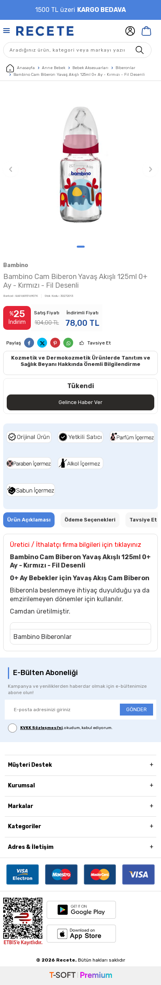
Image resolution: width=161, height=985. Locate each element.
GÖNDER (136, 709)
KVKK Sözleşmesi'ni (41, 727)
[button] (81, 247)
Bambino (15, 265)
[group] (80, 164)
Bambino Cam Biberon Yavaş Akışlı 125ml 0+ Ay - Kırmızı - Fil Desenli (79, 74)
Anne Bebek (53, 67)
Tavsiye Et (99, 343)
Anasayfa (20, 68)
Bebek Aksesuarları (90, 67)
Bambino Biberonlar (42, 637)
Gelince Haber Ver (80, 402)
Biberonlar (125, 67)
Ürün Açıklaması (29, 520)
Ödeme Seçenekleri (90, 520)
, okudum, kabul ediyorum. (60, 728)
